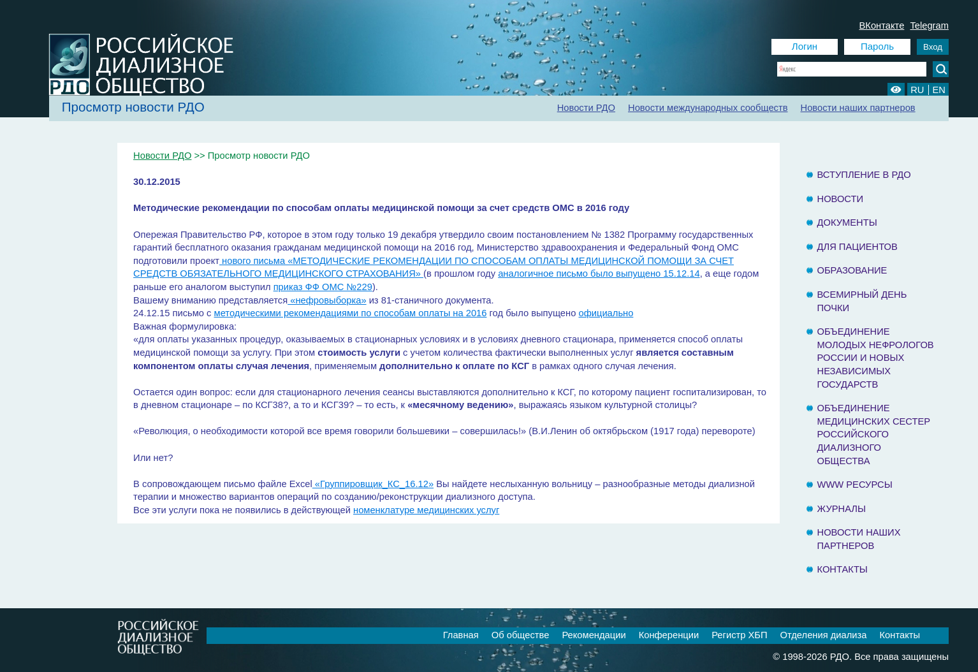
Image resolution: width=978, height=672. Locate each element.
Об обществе (521, 635)
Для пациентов (857, 247)
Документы (847, 222)
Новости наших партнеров (858, 108)
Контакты (842, 569)
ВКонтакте (882, 25)
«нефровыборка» (327, 300)
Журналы (841, 509)
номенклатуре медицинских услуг (426, 510)
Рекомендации (593, 635)
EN (939, 90)
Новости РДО (586, 108)
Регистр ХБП (739, 635)
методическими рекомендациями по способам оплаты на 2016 (350, 313)
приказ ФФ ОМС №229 (323, 287)
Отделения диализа (823, 635)
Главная (461, 635)
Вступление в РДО (864, 175)
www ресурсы (855, 484)
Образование (852, 270)
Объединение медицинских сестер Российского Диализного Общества (874, 434)
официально (605, 313)
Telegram (929, 25)
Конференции (669, 635)
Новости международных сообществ (708, 108)
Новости (840, 199)
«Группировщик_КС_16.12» (373, 484)
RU (917, 90)
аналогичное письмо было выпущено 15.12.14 (599, 273)
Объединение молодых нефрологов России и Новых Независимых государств (875, 357)
